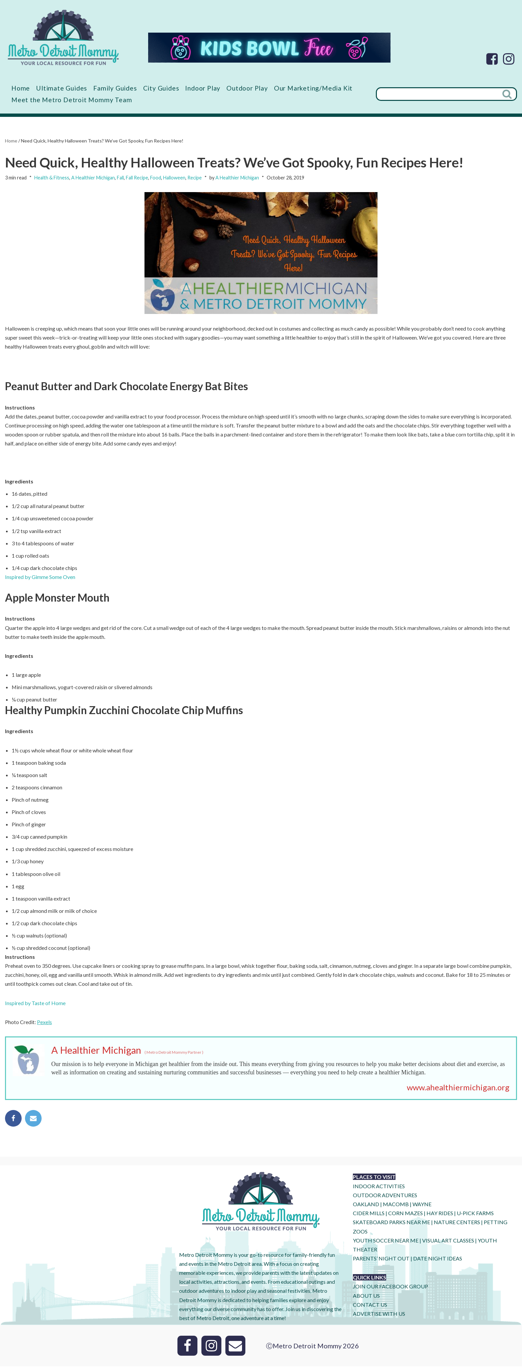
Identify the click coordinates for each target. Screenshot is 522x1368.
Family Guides (115, 88)
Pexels (44, 1023)
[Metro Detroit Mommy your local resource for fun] (63, 37)
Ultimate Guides (61, 88)
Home (20, 88)
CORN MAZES (405, 1215)
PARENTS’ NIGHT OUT (381, 1260)
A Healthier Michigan (93, 178)
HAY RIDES (439, 1215)
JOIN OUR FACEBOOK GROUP (390, 1288)
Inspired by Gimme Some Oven (40, 577)
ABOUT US (366, 1297)
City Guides (161, 88)
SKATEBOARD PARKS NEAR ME (392, 1224)
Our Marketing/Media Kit (313, 88)
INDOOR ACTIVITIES (379, 1188)
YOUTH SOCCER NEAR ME (385, 1242)
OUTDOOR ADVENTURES (385, 1197)
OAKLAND (366, 1206)
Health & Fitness (51, 178)
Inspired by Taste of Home (35, 1004)
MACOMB (396, 1206)
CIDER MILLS (369, 1215)
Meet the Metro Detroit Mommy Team (71, 100)
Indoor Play (202, 88)
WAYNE (421, 1206)
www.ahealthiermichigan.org (458, 1089)
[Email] (235, 1347)
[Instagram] (508, 59)
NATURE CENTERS (457, 1224)
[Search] (437, 94)
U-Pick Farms (475, 1215)
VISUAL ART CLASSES (448, 1242)
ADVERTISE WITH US (379, 1315)
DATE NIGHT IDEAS (437, 1260)
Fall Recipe (137, 178)
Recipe (194, 178)
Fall (120, 178)
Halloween (174, 178)
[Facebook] (492, 59)
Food (155, 178)
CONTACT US (370, 1306)
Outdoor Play (247, 88)
